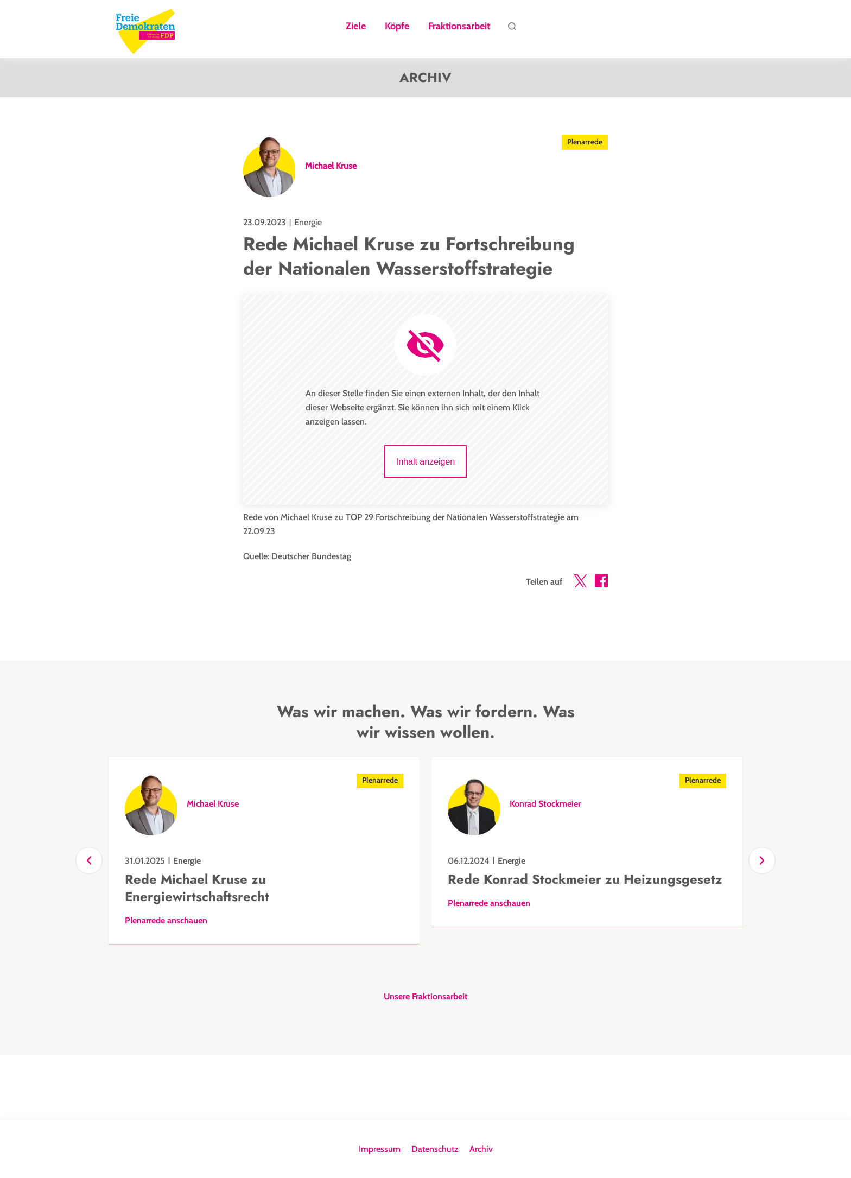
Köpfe (397, 26)
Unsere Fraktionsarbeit (426, 996)
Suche (511, 29)
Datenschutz (435, 1149)
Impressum (380, 1149)
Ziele (356, 26)
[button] (580, 583)
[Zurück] (89, 860)
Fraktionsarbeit (459, 26)
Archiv (481, 1149)
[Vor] (762, 860)
